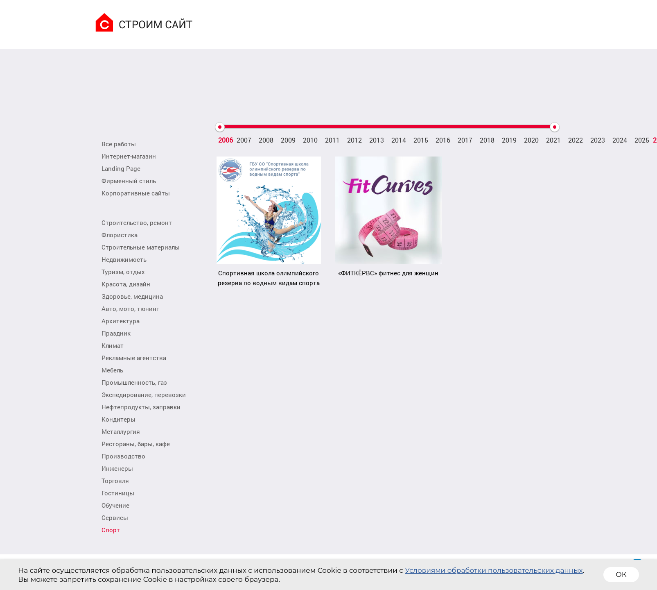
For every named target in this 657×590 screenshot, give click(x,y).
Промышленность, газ (134, 382)
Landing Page (121, 168)
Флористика (120, 235)
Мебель (112, 370)
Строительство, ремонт (137, 222)
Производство (123, 456)
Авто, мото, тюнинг (130, 308)
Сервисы (115, 517)
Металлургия (121, 431)
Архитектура (121, 321)
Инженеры (117, 468)
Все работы (119, 144)
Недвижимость (124, 259)
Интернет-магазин (129, 156)
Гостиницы (118, 493)
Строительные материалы (141, 247)
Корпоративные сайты (136, 193)
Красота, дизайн (126, 284)
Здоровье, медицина (132, 296)
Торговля (115, 481)
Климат (113, 345)
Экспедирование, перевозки (144, 394)
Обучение (115, 505)
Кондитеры (118, 419)
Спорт (111, 530)
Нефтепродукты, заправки (141, 407)
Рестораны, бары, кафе (136, 444)
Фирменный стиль (129, 181)
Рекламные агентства (134, 358)
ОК (621, 574)
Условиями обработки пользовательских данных (493, 570)
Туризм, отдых (123, 272)
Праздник (116, 333)
